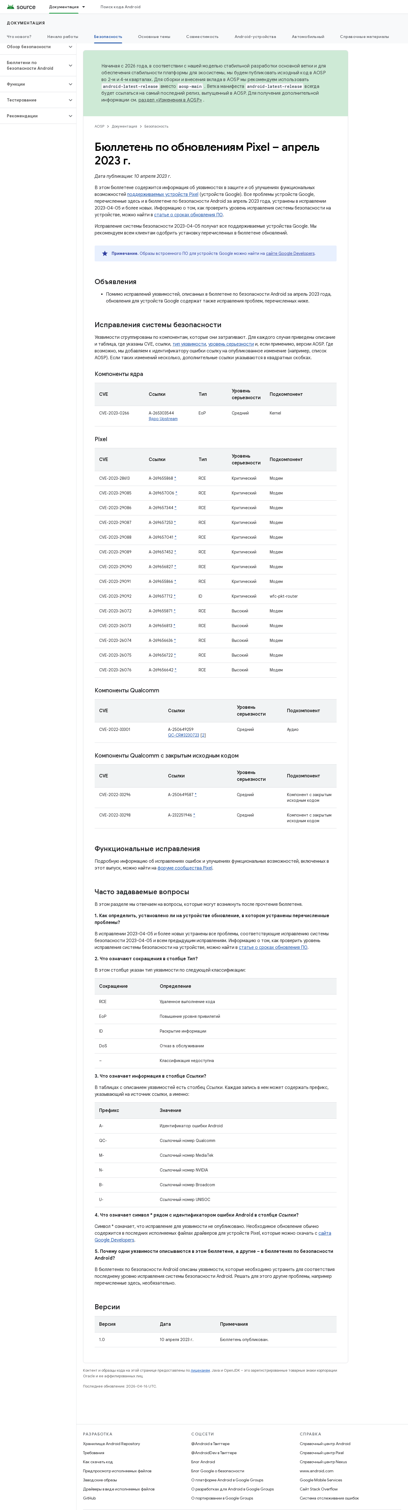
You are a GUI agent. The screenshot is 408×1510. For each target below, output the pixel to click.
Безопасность (156, 126)
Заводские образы (100, 1479)
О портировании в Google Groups (222, 1498)
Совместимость (202, 36)
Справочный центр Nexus (323, 1461)
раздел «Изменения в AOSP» (170, 100)
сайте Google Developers (290, 253)
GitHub (89, 1498)
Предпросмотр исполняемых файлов (117, 1470)
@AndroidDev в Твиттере (214, 1452)
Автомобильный (308, 36)
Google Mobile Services (321, 1479)
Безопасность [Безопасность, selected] (108, 36)
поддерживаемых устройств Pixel (162, 194)
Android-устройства (255, 36)
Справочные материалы (364, 36)
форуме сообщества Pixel (185, 868)
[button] (33, 46)
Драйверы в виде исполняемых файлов (118, 1489)
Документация (26, 23)
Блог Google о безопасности (217, 1470)
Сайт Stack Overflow (319, 1489)
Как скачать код (98, 1461)
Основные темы (154, 36)
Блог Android (203, 1461)
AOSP (99, 126)
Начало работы (62, 36)
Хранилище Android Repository (111, 1443)
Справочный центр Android (325, 1443)
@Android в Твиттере (210, 1443)
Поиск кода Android (121, 6)
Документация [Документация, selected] (63, 6)
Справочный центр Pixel (322, 1452)
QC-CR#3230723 (183, 735)
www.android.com (316, 1470)
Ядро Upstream (163, 418)
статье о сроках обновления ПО (188, 215)
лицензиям (200, 1370)
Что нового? (19, 36)
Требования (93, 1452)
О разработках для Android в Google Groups (232, 1489)
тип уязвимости (189, 344)
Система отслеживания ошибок (329, 1498)
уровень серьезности (231, 344)
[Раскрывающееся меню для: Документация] (86, 7)
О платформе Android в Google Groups (227, 1479)
